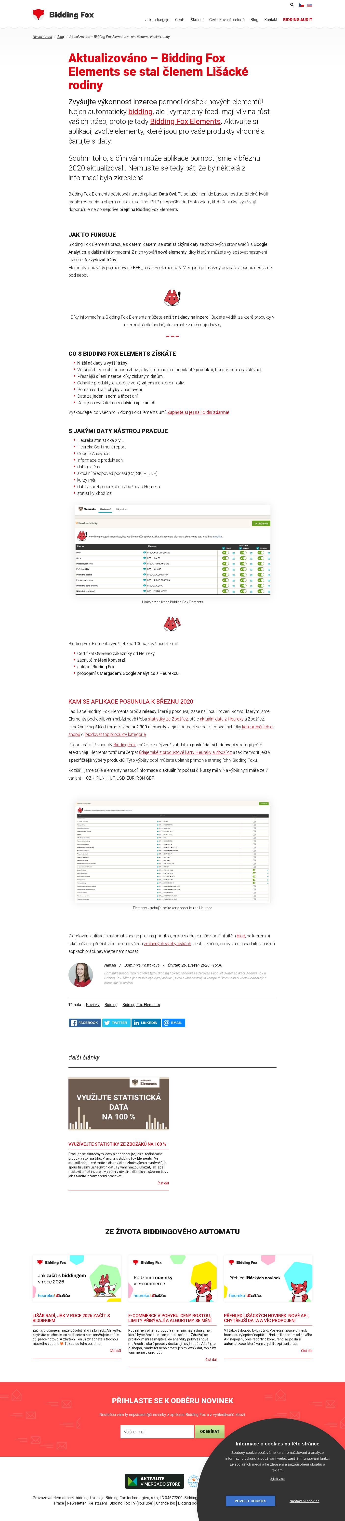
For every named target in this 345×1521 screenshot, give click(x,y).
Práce (59, 1503)
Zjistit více (277, 1479)
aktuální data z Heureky (222, 718)
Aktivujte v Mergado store (154, 1481)
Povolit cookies (250, 1501)
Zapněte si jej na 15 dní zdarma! (198, 412)
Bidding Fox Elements (185, 121)
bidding (140, 111)
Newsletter (76, 1503)
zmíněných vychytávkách (167, 943)
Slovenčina (309, 5)
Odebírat (210, 1431)
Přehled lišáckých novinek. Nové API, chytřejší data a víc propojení (266, 1318)
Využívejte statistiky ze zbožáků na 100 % (117, 1144)
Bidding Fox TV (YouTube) (131, 1503)
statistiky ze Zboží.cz (168, 718)
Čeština (302, 5)
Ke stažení (98, 1503)
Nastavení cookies (304, 1501)
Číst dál (163, 1183)
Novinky (93, 1004)
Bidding (111, 1004)
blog (241, 935)
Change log (165, 1503)
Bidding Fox (124, 744)
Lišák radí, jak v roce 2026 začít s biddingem (71, 1318)
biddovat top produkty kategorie (115, 734)
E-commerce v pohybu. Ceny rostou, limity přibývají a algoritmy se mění (170, 1318)
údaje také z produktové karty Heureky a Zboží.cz (185, 752)
